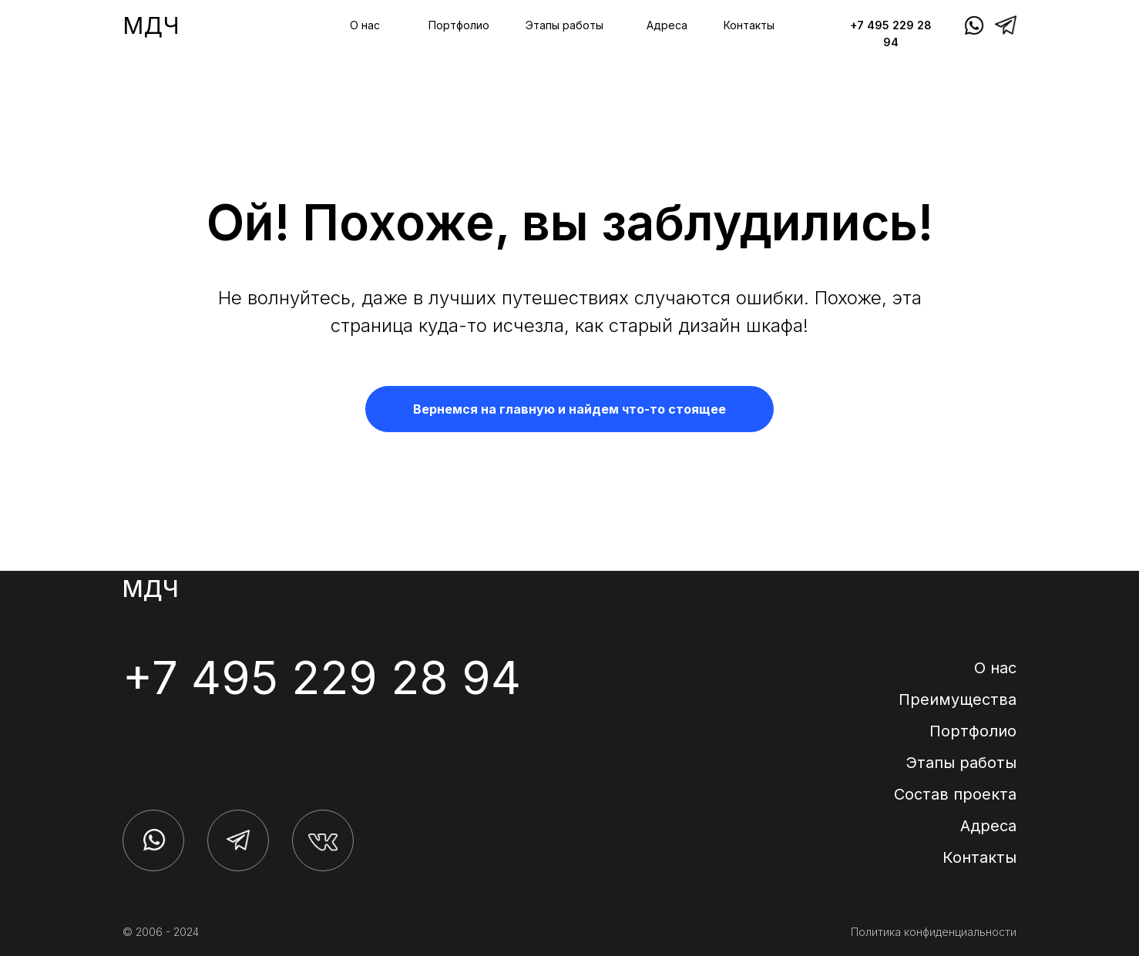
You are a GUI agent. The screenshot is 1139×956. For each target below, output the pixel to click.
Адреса (667, 25)
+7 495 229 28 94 (322, 677)
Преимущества (957, 699)
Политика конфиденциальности (933, 931)
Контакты (749, 25)
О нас (365, 25)
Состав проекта (955, 794)
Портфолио (458, 25)
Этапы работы (564, 25)
